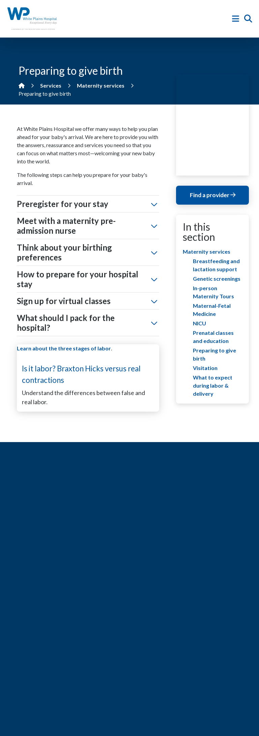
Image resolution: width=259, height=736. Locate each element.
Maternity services (100, 85)
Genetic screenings (216, 278)
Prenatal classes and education (213, 336)
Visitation (205, 368)
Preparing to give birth (214, 354)
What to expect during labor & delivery (212, 385)
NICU (199, 323)
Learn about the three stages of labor (64, 348)
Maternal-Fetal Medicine (212, 309)
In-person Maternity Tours (213, 292)
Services (50, 85)
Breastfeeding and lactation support (216, 265)
